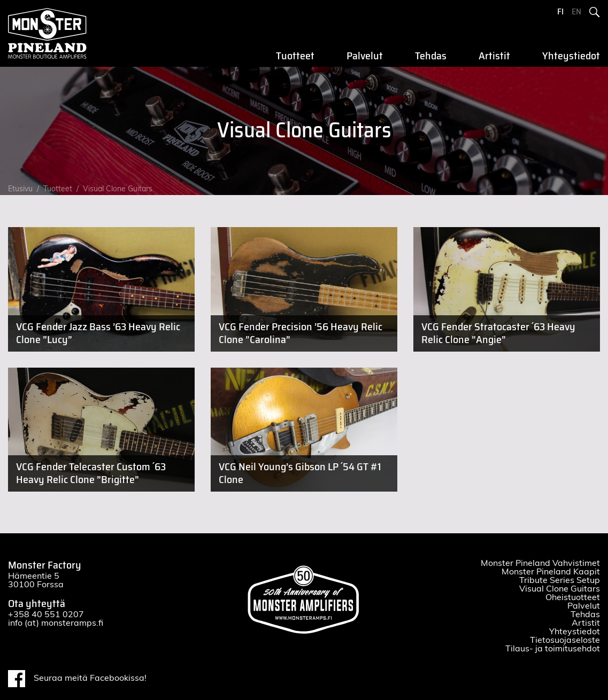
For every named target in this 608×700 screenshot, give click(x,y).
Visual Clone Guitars (117, 189)
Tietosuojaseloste (565, 640)
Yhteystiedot (571, 56)
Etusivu (20, 189)
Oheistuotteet (572, 597)
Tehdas (431, 56)
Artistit (494, 56)
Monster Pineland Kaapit (551, 571)
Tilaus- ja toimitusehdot (552, 648)
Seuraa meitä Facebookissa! (77, 678)
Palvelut (365, 56)
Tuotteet (295, 56)
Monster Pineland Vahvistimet (540, 563)
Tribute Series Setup (559, 580)
